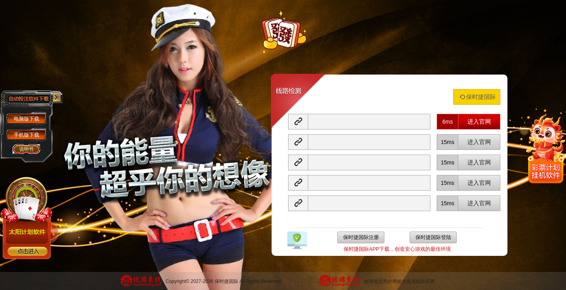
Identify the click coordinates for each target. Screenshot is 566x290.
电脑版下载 (26, 119)
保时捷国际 (477, 96)
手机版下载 (26, 135)
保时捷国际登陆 (433, 237)
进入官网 (479, 121)
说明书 (26, 149)
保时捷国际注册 (361, 237)
